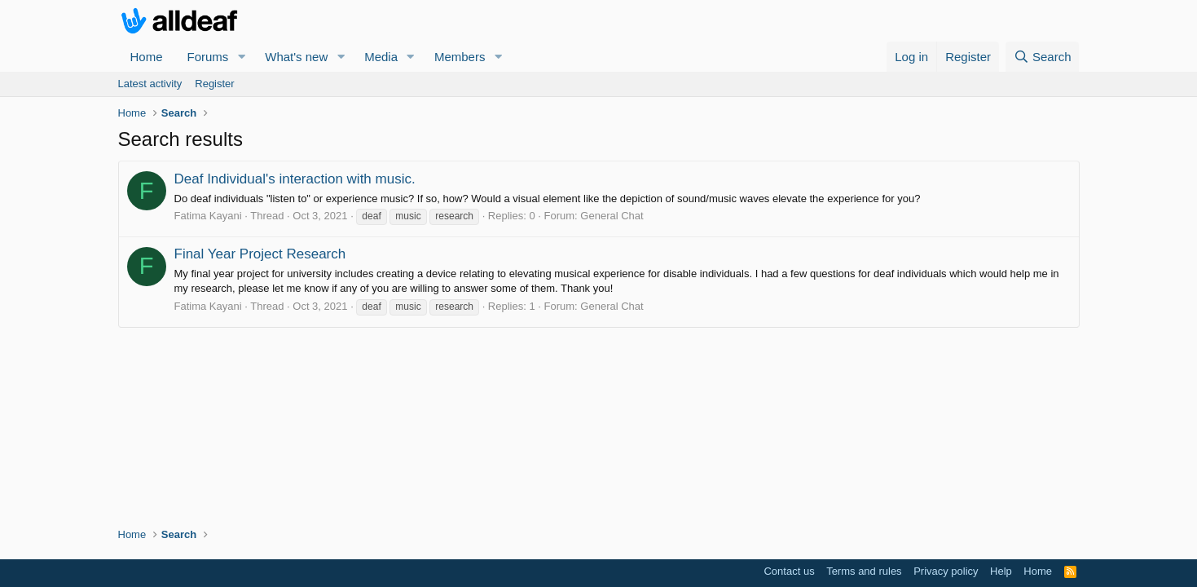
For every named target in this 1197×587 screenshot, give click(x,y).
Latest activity (150, 83)
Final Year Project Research (260, 254)
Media (381, 57)
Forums (208, 57)
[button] (241, 57)
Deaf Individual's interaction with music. (295, 179)
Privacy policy (945, 571)
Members (460, 57)
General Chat (611, 216)
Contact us (789, 571)
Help (1001, 571)
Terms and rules (863, 571)
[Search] (1043, 57)
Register (214, 83)
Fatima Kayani (208, 216)
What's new (296, 57)
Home (146, 57)
